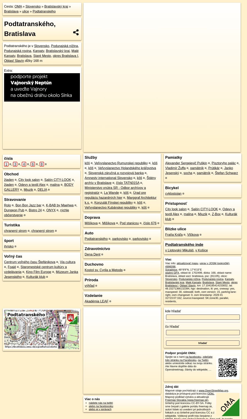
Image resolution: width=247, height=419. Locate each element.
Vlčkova (193, 234)
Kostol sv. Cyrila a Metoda (104, 270)
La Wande (111, 192)
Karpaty (38, 51)
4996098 (170, 266)
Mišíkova (91, 223)
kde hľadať (173, 311)
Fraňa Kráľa (174, 234)
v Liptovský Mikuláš (179, 250)
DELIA (42, 189)
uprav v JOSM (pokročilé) (214, 263)
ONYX (51, 210)
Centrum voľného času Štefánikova (29, 262)
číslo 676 (150, 223)
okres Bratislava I (65, 56)
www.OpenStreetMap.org (213, 390)
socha (188, 173)
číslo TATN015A (127, 183)
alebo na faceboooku (101, 406)
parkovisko (120, 239)
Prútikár (214, 168)
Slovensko (33, 6)
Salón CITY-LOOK (57, 180)
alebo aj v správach (100, 409)
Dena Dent (92, 254)
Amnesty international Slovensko (108, 178)
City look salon (29, 180)
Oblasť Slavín (14, 61)
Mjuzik (28, 189)
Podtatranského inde (184, 244)
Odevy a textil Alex (31, 184)
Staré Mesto (42, 56)
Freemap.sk (181, 149)
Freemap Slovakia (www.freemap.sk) (186, 400)
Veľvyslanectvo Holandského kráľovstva (127, 168)
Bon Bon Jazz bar (28, 205)
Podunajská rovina (17, 51)
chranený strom (15, 231)
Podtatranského (44, 11)
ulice (25, 11)
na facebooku (193, 356)
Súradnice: (171, 269)
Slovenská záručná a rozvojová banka (116, 173)
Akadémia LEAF (96, 301)
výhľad (89, 285)
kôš (87, 163)
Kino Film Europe (38, 272)
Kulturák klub (35, 277)
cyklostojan (173, 193)
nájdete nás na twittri (101, 402)
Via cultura (67, 262)
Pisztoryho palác (224, 163)
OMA (18, 6)
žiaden (9, 180)
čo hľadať (172, 326)
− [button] (90, 16)
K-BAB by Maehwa (60, 205)
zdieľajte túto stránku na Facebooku (188, 358)
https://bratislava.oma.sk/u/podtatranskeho (217, 149)
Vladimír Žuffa (175, 168)
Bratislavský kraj (56, 6)
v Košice (201, 250)
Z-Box (216, 214)
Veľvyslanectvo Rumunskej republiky (121, 163)
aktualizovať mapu (187, 263)
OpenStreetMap (160, 149)
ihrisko (9, 246)
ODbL (210, 393)
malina (55, 184)
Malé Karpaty (193, 282)
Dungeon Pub (14, 210)
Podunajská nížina (64, 46)
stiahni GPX (172, 272)
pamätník (197, 168)
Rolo (7, 205)
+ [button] (90, 10)
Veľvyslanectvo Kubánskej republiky (111, 207)
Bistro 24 (35, 210)
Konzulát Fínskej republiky (113, 202)
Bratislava (11, 11)
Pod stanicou (129, 223)
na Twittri (203, 360)
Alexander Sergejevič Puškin (186, 163)
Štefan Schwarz (226, 173)
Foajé (12, 267)
